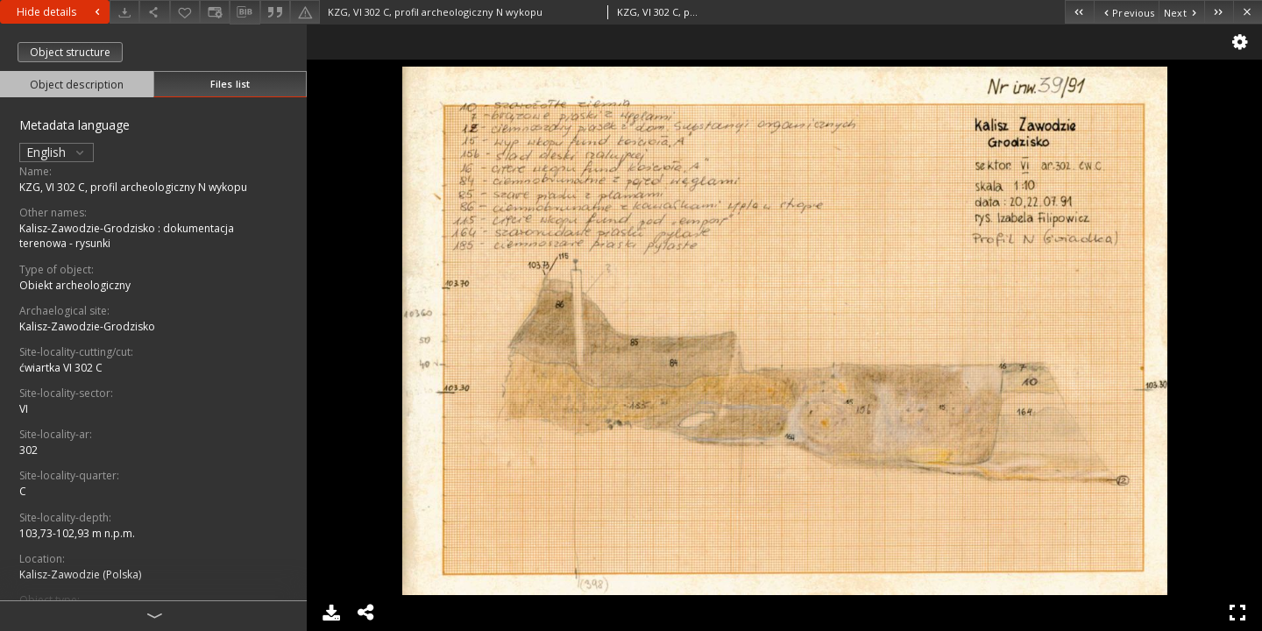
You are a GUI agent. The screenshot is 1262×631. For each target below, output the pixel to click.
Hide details (60, 11)
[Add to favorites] (185, 12)
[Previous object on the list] (1126, 12)
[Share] (154, 12)
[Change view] (215, 12)
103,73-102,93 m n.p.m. (77, 533)
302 (28, 450)
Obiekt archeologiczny (75, 285)
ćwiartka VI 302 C (61, 367)
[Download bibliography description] (244, 12)
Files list (230, 83)
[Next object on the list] (1181, 12)
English (56, 152)
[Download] (124, 12)
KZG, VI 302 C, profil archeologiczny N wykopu (133, 187)
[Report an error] (305, 12)
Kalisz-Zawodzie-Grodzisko (87, 326)
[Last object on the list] (1218, 12)
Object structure (70, 52)
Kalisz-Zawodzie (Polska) (80, 574)
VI (23, 408)
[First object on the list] (1079, 12)
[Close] (1247, 12)
